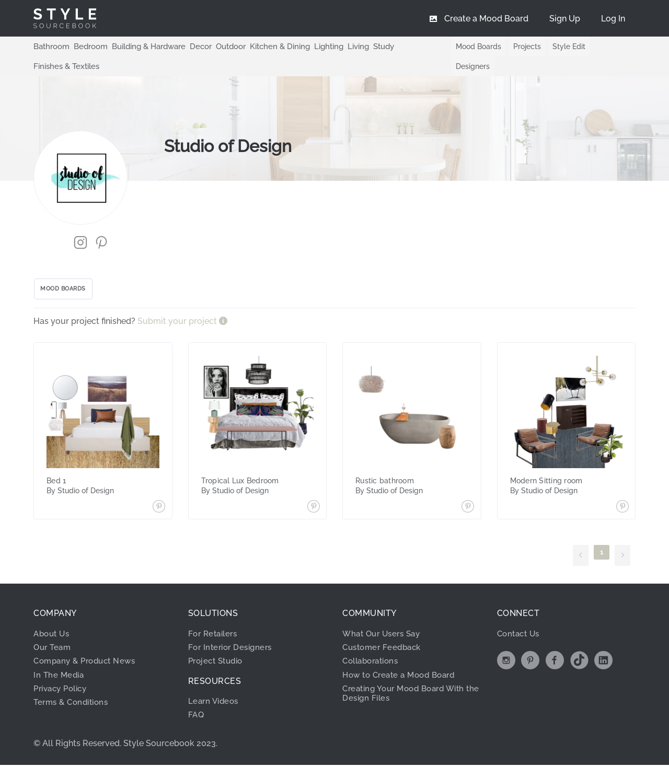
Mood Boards (470, 46)
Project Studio (218, 645)
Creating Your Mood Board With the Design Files (408, 677)
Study (365, 46)
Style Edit (562, 46)
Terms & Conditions (73, 686)
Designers (608, 46)
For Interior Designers (233, 631)
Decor (192, 46)
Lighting (313, 46)
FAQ (196, 699)
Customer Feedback (384, 631)
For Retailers (214, 617)
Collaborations (373, 645)
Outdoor (220, 46)
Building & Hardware (142, 46)
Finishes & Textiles (411, 46)
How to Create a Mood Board (403, 659)
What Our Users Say (384, 617)
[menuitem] (613, 18)
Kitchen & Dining (266, 46)
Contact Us (520, 617)
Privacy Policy (63, 673)
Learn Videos (215, 685)
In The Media (59, 659)
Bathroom (50, 46)
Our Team (53, 631)
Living (341, 46)
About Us (53, 617)
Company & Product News (88, 645)
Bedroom (86, 46)
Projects (519, 46)
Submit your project (178, 305)
